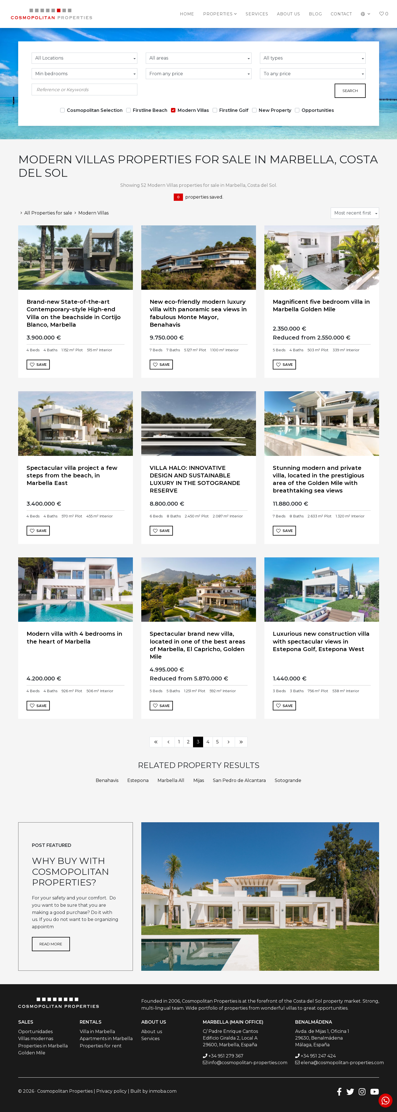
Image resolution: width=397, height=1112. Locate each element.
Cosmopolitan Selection (95, 110)
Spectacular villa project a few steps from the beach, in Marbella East (72, 475)
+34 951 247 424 (318, 1056)
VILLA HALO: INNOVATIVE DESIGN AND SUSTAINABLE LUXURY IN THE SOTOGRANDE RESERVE (195, 479)
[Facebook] (339, 1091)
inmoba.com (163, 1091)
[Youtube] (374, 1091)
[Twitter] (350, 1091)
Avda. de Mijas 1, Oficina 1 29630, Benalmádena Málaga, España (322, 1038)
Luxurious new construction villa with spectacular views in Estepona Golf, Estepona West (321, 641)
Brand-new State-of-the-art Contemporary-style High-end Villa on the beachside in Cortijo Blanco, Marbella (74, 313)
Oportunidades (35, 1031)
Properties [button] (218, 14)
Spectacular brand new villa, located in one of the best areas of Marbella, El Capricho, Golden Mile (197, 645)
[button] (365, 14)
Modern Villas (193, 110)
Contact (341, 14)
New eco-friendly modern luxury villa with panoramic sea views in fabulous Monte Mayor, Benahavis (198, 313)
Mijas (198, 780)
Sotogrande (288, 780)
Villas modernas (35, 1038)
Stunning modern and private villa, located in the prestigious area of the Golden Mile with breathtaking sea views (318, 479)
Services (257, 14)
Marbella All (171, 780)
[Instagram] (362, 1091)
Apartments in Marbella (106, 1038)
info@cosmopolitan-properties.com (247, 1062)
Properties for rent (101, 1046)
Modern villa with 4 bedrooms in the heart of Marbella (74, 637)
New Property (275, 110)
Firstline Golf (233, 110)
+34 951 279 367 (225, 1056)
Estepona (138, 780)
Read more (50, 944)
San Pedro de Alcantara (239, 780)
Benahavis (107, 780)
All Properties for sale (45, 213)
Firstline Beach (150, 110)
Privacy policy (111, 1091)
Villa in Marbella (97, 1031)
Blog (315, 14)
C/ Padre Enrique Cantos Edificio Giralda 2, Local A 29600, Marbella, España (230, 1038)
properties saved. (198, 197)
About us (288, 14)
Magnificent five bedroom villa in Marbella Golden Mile (321, 305)
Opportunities (318, 110)
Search (350, 90)
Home (187, 14)
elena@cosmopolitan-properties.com (342, 1062)
